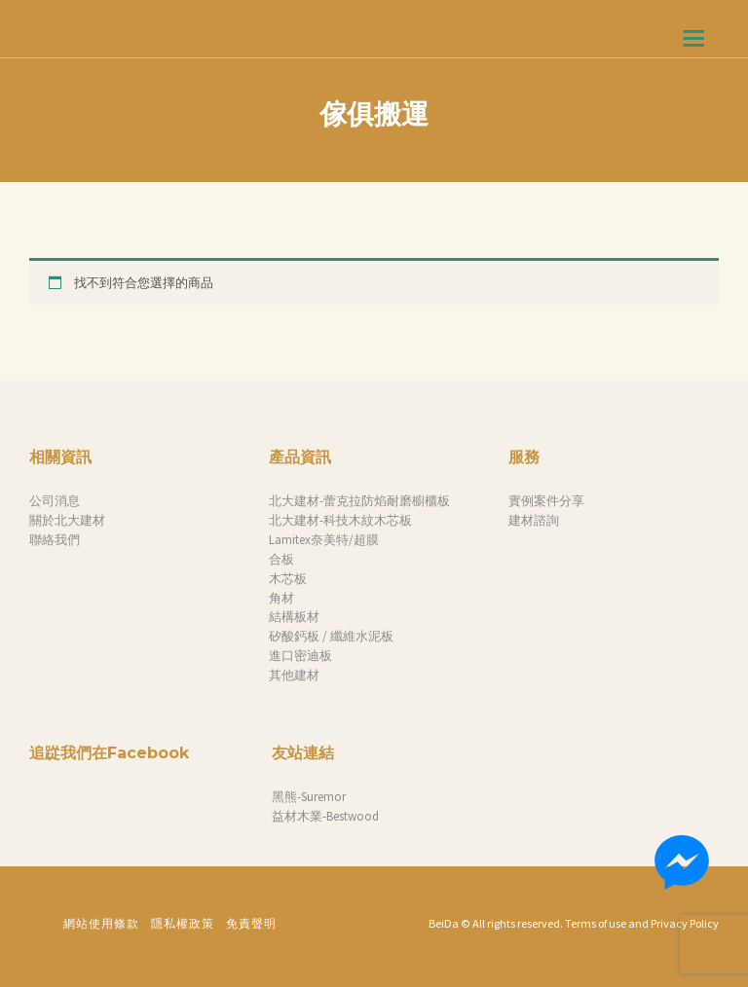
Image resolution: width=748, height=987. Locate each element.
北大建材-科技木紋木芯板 (340, 520)
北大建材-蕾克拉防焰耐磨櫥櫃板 (359, 501)
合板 (281, 559)
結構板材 (294, 616)
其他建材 (294, 675)
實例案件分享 (546, 501)
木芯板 (288, 578)
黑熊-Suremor (309, 796)
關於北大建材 (67, 520)
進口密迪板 (300, 655)
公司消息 (54, 501)
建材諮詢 (533, 520)
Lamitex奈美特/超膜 (324, 539)
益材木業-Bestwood (325, 816)
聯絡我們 (54, 539)
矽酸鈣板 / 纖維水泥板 (331, 636)
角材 (281, 598)
